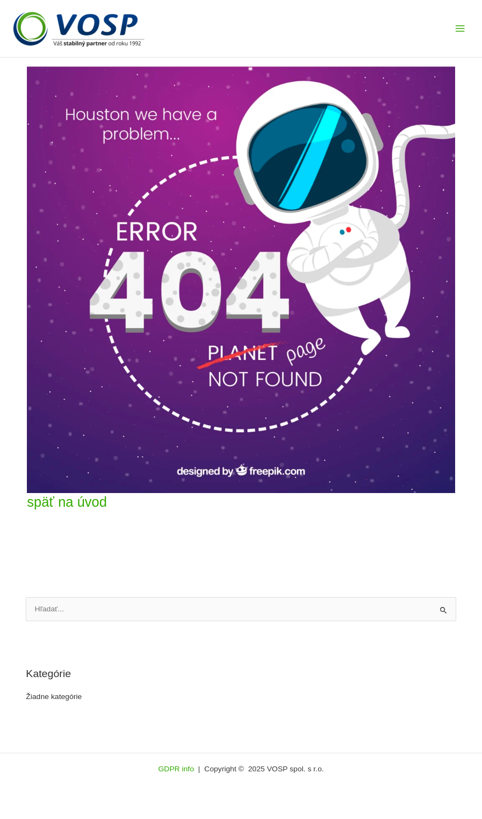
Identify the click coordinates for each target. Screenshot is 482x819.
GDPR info (177, 769)
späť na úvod (67, 501)
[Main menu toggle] (460, 28)
